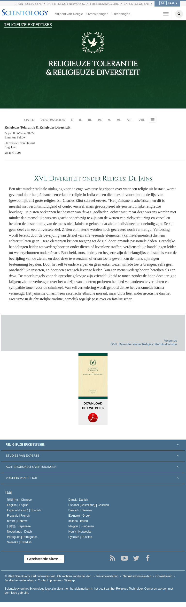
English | (18, 505)
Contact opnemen (49, 580)
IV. (100, 120)
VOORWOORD (52, 120)
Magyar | (81, 526)
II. (80, 120)
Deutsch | (80, 510)
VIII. (141, 120)
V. (109, 120)
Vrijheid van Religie (69, 14)
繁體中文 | (19, 499)
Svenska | (19, 542)
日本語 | (19, 526)
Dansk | (78, 499)
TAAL (167, 3)
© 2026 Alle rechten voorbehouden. (48, 576)
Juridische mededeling (19, 580)
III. (90, 120)
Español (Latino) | (24, 510)
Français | (18, 515)
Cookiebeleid (163, 576)
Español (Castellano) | (88, 505)
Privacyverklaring (107, 576)
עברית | (17, 521)
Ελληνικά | (79, 515)
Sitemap (69, 580)
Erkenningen (121, 14)
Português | (22, 537)
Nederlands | (19, 531)
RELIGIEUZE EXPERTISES (28, 25)
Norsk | (80, 531)
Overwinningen (97, 14)
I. (72, 120)
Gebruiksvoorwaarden (137, 576)
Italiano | (78, 521)
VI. (119, 120)
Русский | (80, 537)
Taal (8, 492)
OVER (29, 120)
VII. (130, 120)
